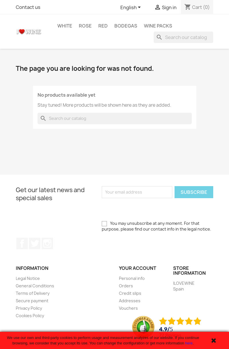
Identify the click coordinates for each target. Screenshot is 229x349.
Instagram (47, 243)
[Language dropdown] (131, 7)
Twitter (34, 243)
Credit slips (130, 293)
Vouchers (128, 308)
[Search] (183, 37)
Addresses (129, 300)
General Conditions (35, 285)
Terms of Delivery (33, 293)
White (64, 26)
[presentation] (145, 209)
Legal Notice (28, 278)
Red (103, 26)
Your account (137, 268)
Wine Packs (158, 26)
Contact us (28, 7)
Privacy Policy (29, 308)
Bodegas (125, 26)
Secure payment (32, 300)
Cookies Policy (30, 315)
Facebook (22, 243)
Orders (126, 285)
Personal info (132, 278)
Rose (85, 26)
